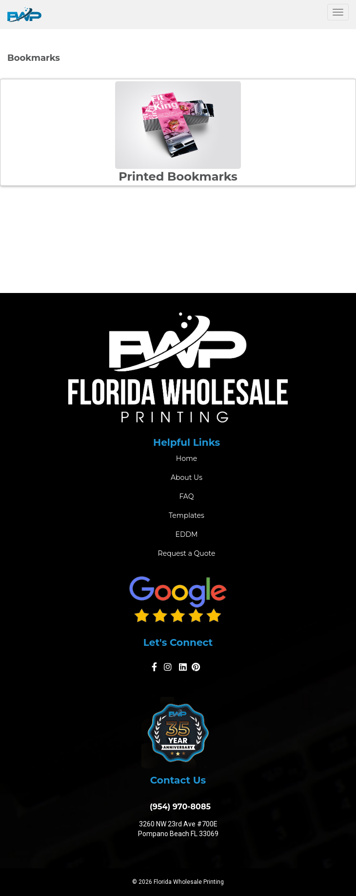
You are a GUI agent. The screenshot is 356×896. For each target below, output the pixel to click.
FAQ (186, 496)
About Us (186, 477)
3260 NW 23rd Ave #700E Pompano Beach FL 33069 (178, 829)
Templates (186, 515)
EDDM (187, 534)
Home (186, 458)
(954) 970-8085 (178, 806)
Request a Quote (187, 553)
